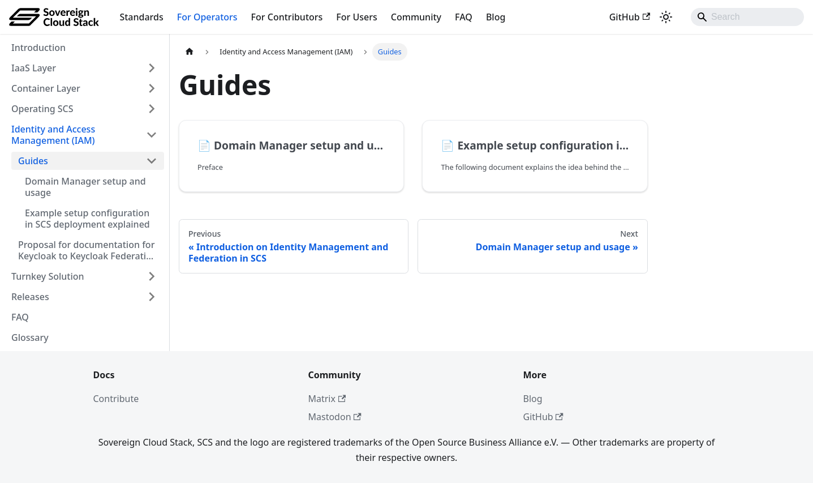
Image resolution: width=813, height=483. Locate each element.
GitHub (629, 17)
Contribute (116, 398)
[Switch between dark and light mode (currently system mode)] (666, 17)
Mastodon (335, 417)
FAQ (463, 17)
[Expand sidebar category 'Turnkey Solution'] (151, 276)
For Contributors (287, 17)
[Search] (747, 17)
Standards (141, 17)
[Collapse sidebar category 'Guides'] (151, 161)
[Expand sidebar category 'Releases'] (151, 297)
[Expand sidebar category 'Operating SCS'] (151, 109)
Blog (495, 17)
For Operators (207, 17)
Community (416, 17)
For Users (356, 17)
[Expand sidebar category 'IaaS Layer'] (151, 68)
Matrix (327, 398)
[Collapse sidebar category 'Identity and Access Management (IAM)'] (151, 134)
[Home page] (189, 52)
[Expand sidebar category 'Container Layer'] (151, 88)
